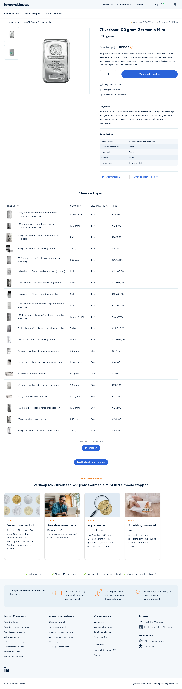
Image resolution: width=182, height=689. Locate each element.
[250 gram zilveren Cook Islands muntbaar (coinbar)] (9, 237)
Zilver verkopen (32, 13)
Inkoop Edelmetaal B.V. (105, 650)
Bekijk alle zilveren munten (91, 462)
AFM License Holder (151, 640)
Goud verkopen (11, 13)
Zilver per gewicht (57, 626)
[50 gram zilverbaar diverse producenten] (9, 385)
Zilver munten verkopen (15, 641)
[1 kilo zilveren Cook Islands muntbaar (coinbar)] (9, 271)
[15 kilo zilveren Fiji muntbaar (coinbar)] (9, 340)
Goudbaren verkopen (14, 631)
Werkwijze (99, 621)
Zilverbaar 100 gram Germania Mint (35, 22)
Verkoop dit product (149, 74)
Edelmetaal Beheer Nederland (156, 627)
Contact (98, 655)
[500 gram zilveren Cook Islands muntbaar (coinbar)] (9, 260)
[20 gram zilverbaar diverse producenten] (9, 351)
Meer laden (91, 447)
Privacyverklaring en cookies (166, 683)
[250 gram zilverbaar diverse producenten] (9, 431)
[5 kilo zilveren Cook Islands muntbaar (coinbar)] (9, 328)
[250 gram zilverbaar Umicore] (9, 419)
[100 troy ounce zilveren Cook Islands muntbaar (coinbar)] (9, 317)
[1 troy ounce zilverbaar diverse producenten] (9, 362)
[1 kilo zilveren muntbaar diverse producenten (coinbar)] (9, 305)
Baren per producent (59, 646)
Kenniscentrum (101, 636)
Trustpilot (146, 645)
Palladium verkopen (13, 656)
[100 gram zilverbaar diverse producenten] (9, 408)
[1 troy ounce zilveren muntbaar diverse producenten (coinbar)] (9, 214)
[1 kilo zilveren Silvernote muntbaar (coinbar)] (9, 283)
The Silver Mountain (151, 621)
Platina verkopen (54, 13)
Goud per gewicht (57, 621)
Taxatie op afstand (102, 631)
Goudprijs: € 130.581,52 (142, 22)
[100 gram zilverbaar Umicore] (9, 396)
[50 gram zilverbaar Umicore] (9, 374)
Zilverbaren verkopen (14, 646)
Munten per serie (57, 641)
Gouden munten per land (61, 631)
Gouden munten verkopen (17, 626)
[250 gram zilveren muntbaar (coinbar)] (9, 249)
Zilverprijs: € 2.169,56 (167, 22)
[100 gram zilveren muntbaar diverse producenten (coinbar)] (9, 226)
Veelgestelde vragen (103, 626)
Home (8, 22)
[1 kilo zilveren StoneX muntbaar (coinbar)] (9, 294)
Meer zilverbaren (110, 176)
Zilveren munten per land (61, 636)
